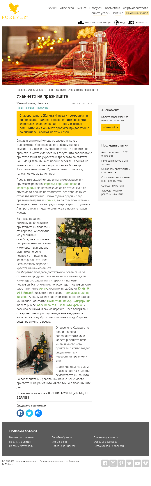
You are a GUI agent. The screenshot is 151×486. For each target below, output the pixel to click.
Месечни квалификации (98, 22)
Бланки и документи (106, 437)
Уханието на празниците (83, 89)
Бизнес (81, 8)
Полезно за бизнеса (64, 446)
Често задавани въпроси (109, 446)
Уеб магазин (59, 441)
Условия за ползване (27, 461)
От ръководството (135, 8)
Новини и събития (20, 441)
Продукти (95, 8)
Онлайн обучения (62, 437)
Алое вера (67, 8)
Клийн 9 (50, 200)
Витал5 (28, 293)
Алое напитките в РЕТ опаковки (114, 153)
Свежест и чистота (112, 185)
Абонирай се (110, 127)
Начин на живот (137, 13)
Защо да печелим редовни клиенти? (112, 192)
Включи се (141, 22)
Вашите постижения (21, 437)
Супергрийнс (81, 301)
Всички (52, 8)
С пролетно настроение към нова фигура (115, 179)
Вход (122, 22)
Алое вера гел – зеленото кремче (60, 305)
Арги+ (43, 288)
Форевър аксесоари (106, 441)
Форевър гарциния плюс (60, 184)
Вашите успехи (100, 13)
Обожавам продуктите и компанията (115, 170)
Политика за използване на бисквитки (59, 461)
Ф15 (19, 293)
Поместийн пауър (59, 301)
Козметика (112, 8)
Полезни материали (21, 446)
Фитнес (118, 13)
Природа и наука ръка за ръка (114, 162)
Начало (21, 89)
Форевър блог (36, 89)
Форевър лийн (26, 188)
